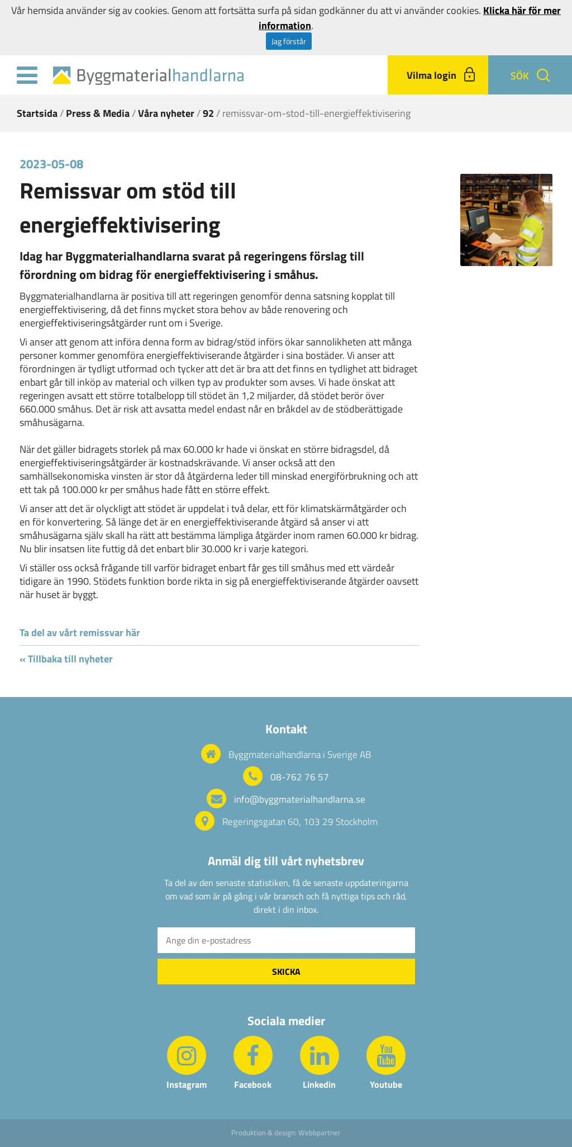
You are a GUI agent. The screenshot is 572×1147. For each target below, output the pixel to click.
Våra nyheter (166, 113)
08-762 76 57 (299, 777)
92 (208, 113)
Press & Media (98, 113)
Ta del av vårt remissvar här (80, 632)
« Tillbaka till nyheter (66, 658)
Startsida (37, 113)
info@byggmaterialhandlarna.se (299, 799)
